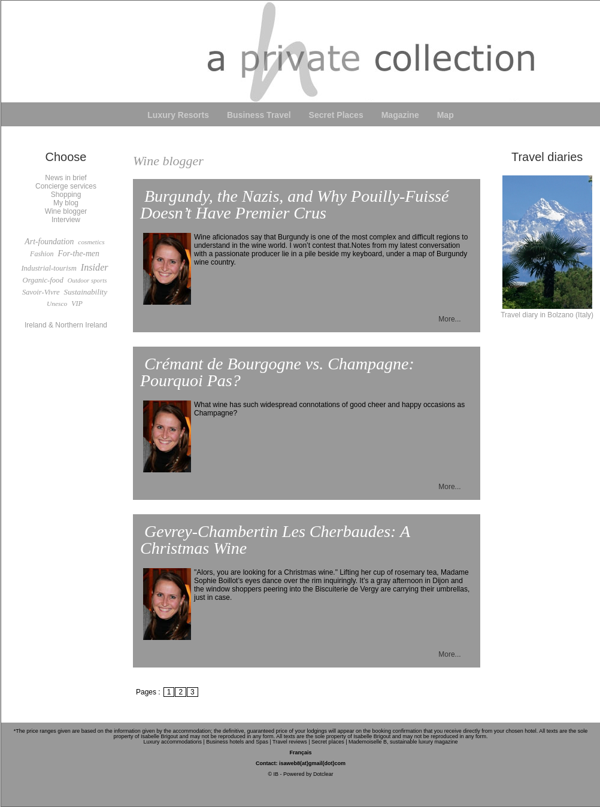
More (446, 319)
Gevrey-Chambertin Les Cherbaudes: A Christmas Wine (275, 539)
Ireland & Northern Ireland (66, 325)
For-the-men (78, 253)
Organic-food (43, 280)
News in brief (65, 178)
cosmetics (91, 241)
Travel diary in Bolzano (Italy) (547, 310)
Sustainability (86, 291)
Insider (94, 267)
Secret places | (329, 742)
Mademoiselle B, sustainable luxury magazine (403, 742)
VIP (77, 303)
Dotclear (323, 774)
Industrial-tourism (48, 268)
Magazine (400, 115)
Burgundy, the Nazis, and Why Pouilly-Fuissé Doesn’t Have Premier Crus (294, 204)
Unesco (57, 303)
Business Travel (259, 115)
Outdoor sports (87, 280)
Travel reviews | (291, 742)
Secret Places (336, 115)
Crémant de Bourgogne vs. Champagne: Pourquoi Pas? (277, 372)
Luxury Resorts (178, 115)
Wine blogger (66, 211)
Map (445, 115)
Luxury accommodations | (173, 742)
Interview (65, 220)
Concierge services (65, 186)
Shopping (66, 194)
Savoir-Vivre (41, 292)
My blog (65, 203)
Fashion (41, 254)
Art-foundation (49, 241)
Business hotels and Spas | (238, 742)
